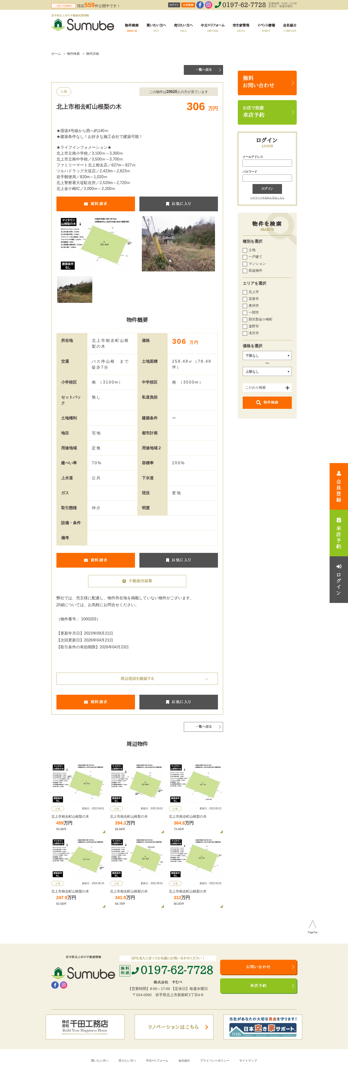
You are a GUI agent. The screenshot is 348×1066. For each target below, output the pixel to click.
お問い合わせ (258, 967)
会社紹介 (184, 1060)
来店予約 (258, 986)
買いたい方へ (100, 1060)
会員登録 (188, 5)
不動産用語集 (137, 581)
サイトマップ (248, 1060)
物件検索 (267, 402)
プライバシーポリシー (214, 1060)
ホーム (56, 53)
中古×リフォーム (157, 1060)
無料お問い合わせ (258, 82)
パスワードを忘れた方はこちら (267, 197)
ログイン (174, 5)
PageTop (312, 932)
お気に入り (178, 204)
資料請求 (95, 204)
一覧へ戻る (203, 70)
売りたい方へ (127, 1060)
